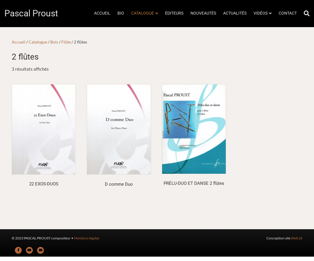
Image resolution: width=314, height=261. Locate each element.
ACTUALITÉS (235, 13)
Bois (54, 41)
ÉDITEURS (174, 13)
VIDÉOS (261, 13)
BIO (120, 13)
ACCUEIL (102, 13)
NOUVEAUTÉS (203, 13)
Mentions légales (86, 238)
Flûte (66, 41)
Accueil (18, 41)
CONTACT (288, 13)
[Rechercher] (305, 13)
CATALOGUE (142, 13)
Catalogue (38, 41)
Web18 (296, 238)
